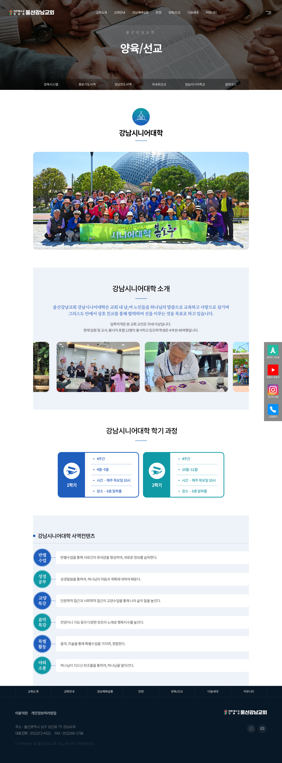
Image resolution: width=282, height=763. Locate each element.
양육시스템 (51, 84)
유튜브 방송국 (273, 372)
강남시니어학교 (195, 84)
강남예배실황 (140, 12)
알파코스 (230, 84)
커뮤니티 (211, 12)
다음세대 (193, 12)
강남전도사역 (123, 84)
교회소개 (101, 12)
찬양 (158, 12)
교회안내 (119, 12)
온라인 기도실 (273, 352)
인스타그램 (273, 391)
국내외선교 (159, 84)
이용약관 (21, 713)
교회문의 (273, 411)
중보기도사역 (87, 84)
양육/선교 (174, 12)
